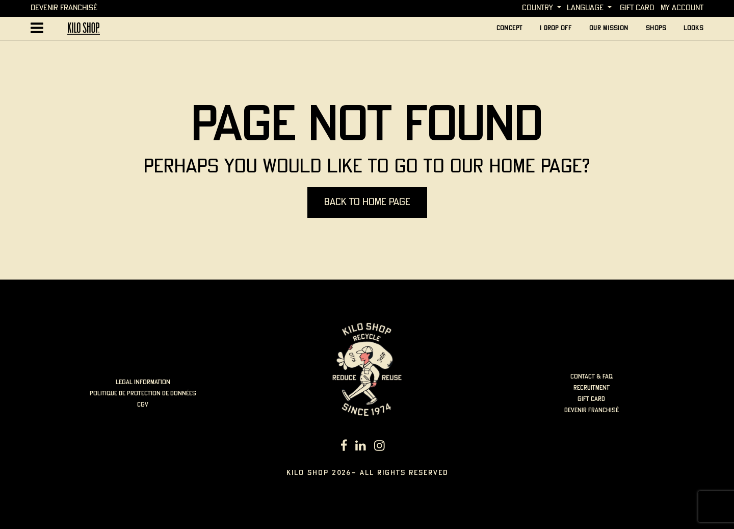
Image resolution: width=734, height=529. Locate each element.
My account (682, 8)
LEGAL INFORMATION (143, 382)
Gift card (637, 8)
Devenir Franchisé (64, 8)
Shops (656, 28)
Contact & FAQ (591, 377)
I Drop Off (556, 28)
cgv (142, 405)
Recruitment (591, 388)
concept (509, 28)
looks (693, 28)
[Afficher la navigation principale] (37, 28)
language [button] (585, 8)
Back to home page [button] (367, 202)
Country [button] (537, 8)
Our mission (608, 28)
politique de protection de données (143, 393)
